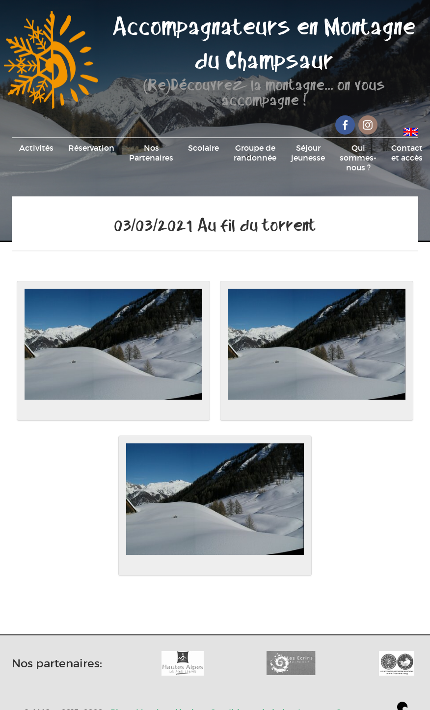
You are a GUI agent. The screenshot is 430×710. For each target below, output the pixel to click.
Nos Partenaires (151, 153)
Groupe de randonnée (255, 153)
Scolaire (203, 148)
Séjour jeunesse (308, 153)
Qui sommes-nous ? (358, 157)
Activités (36, 148)
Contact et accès (407, 153)
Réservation (91, 148)
